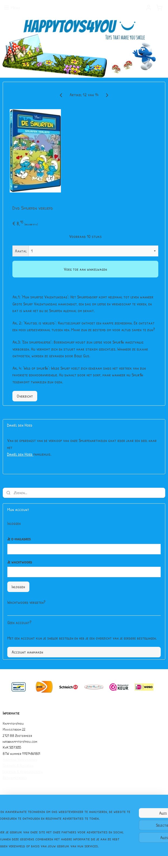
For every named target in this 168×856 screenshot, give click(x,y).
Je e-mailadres (19, 539)
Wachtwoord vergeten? (26, 602)
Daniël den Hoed (20, 454)
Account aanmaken (27, 652)
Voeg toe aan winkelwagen (85, 269)
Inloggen (18, 587)
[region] (48, 815)
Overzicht (25, 396)
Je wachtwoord (19, 562)
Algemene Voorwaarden (20, 759)
